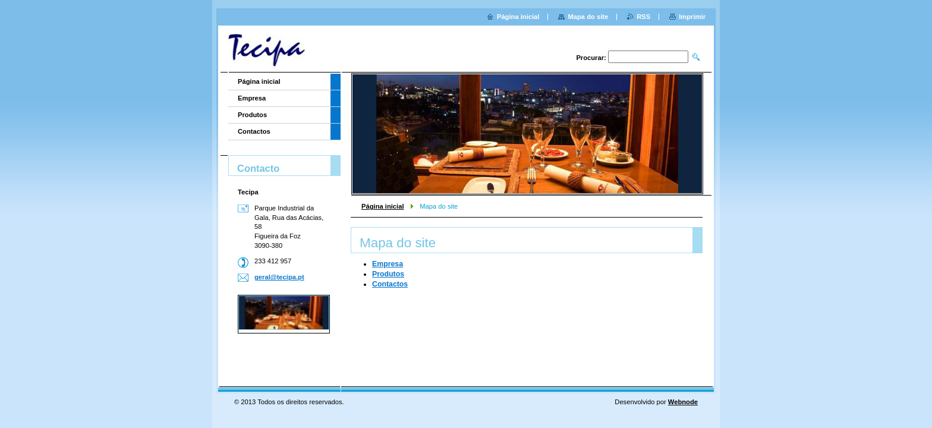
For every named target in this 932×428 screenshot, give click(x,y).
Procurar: (591, 57)
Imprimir (692, 16)
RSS (643, 16)
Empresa (387, 264)
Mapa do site (588, 16)
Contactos (390, 284)
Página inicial (382, 206)
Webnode (683, 401)
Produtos (388, 274)
